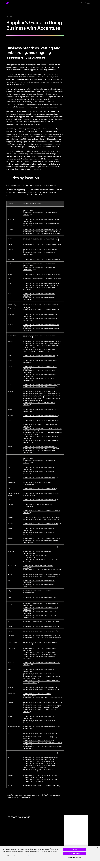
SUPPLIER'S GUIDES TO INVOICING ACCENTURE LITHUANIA (37, 505)
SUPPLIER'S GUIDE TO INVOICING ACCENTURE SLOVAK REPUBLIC (39, 643)
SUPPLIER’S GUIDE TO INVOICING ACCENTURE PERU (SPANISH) (38, 585)
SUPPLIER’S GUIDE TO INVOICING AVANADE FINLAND (39, 386)
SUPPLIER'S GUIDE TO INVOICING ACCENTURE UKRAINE (40, 753)
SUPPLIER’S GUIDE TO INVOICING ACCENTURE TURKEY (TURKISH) (39, 721)
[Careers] (63, 3)
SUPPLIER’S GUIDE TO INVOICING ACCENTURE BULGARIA (40, 279)
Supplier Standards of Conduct (44, 111)
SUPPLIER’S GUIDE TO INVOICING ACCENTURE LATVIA (39, 499)
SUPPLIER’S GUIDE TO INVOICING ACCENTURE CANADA (40, 283)
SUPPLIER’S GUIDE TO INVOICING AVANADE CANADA (39, 285)
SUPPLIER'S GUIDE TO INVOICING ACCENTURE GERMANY (40, 391)
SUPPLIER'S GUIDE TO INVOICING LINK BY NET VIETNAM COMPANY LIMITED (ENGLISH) (40, 776)
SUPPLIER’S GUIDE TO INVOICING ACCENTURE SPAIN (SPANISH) (39, 674)
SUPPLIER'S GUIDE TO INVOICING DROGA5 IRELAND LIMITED (39, 451)
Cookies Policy (26, 855)
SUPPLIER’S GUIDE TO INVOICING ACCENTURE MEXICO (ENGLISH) (39, 529)
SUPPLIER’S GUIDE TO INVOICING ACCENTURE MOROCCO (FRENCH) (40, 541)
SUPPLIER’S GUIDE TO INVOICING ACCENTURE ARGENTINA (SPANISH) (41, 224)
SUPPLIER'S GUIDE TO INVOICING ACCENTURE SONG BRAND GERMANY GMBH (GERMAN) (41, 400)
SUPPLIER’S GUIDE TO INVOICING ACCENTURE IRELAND (40, 446)
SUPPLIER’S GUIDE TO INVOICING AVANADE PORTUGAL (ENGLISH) (39, 612)
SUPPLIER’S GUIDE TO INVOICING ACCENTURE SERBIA (39, 631)
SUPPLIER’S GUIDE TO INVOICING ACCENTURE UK (38, 733)
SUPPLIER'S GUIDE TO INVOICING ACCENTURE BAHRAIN (40, 244)
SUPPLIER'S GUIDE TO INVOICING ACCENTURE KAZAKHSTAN (37, 483)
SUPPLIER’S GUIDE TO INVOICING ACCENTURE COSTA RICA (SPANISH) (41, 329)
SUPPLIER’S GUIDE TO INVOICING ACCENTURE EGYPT (39, 355)
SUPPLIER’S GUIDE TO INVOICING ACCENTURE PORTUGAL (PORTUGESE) (40, 608)
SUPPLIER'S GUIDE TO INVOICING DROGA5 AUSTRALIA (39, 233)
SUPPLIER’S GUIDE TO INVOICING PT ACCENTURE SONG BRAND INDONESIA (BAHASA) (42, 433)
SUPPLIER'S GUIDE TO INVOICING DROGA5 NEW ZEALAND (40, 569)
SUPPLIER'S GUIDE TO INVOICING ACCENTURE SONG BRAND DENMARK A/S (41, 346)
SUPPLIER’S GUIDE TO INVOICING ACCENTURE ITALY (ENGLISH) (39, 468)
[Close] (97, 847)
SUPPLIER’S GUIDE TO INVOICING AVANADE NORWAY (39, 576)
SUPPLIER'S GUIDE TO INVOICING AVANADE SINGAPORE (40, 637)
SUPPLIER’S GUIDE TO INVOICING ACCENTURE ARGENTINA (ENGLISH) (41, 220)
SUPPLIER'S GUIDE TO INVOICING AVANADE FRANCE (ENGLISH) (39, 371)
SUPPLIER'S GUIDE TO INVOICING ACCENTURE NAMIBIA (40, 547)
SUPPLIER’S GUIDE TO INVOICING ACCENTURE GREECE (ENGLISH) (39, 410)
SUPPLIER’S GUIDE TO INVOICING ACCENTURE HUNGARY (40, 415)
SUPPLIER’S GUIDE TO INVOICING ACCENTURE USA (38, 757)
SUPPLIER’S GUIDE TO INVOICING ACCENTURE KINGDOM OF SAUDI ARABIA (41, 494)
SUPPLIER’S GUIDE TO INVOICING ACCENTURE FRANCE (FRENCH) (39, 375)
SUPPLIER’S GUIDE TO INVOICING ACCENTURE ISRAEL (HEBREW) (39, 462)
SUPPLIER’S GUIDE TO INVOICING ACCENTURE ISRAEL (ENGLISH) (39, 458)
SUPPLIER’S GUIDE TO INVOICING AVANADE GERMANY (39, 393)
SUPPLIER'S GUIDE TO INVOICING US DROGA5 (37, 761)
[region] (50, 853)
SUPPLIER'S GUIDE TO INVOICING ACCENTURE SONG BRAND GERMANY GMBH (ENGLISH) (41, 396)
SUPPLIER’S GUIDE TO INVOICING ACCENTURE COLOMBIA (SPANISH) (40, 319)
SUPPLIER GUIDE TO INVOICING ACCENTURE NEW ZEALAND (38, 566)
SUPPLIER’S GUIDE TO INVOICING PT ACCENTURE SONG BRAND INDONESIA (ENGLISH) (42, 429)
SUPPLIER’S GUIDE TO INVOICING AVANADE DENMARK (39, 343)
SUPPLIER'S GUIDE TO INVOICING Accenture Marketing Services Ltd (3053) (42, 747)
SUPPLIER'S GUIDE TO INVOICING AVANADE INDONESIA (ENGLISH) (40, 425)
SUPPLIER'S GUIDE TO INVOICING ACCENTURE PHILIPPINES (37, 592)
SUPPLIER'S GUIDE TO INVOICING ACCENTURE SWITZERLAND (37, 694)
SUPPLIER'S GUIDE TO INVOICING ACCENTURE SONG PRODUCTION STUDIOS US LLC (39, 766)
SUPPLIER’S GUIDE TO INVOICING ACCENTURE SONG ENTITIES (39, 657)
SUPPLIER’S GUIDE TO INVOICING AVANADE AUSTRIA (39, 240)
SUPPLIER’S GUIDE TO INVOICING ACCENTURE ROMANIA (40, 626)
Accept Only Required (74, 853)
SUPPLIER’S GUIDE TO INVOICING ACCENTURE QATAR (39, 622)
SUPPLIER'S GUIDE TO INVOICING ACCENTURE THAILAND (40, 706)
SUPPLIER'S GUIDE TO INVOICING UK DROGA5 (37, 741)
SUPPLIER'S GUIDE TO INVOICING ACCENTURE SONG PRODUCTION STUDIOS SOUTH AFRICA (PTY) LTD (39, 653)
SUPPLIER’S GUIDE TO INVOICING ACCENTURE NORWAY (40, 574)
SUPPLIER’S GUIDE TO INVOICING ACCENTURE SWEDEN (40, 687)
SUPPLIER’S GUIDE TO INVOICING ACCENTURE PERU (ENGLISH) (38, 581)
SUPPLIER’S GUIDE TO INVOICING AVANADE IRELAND (39, 448)
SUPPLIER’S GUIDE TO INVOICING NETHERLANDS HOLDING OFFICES (41, 560)
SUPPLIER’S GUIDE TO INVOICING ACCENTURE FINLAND (40, 384)
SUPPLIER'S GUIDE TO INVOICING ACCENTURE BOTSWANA (41, 259)
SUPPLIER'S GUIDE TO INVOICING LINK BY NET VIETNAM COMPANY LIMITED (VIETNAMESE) (40, 780)
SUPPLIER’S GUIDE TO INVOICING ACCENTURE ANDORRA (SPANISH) (40, 214)
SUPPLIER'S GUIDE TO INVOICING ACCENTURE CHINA (39, 304)
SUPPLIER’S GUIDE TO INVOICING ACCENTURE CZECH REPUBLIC (39, 336)
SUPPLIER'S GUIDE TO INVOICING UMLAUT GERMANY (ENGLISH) (39, 403)
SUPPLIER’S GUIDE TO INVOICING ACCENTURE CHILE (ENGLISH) (39, 294)
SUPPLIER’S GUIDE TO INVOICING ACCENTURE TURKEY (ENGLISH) (39, 717)
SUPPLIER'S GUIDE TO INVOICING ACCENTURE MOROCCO (40, 538)
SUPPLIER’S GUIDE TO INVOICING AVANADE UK (37, 735)
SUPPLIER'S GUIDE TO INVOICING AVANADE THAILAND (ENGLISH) (39, 710)
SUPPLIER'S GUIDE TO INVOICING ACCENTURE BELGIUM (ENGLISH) (40, 250)
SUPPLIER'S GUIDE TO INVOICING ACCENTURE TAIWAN (39, 310)
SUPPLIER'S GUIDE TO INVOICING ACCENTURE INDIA (39, 420)
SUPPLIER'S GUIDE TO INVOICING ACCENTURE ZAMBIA (39, 786)
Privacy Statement (37, 855)
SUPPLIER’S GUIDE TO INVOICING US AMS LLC (37, 763)
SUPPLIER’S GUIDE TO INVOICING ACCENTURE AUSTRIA (40, 238)
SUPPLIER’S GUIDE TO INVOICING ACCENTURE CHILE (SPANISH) (39, 298)
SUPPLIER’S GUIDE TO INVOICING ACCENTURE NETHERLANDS (37, 552)
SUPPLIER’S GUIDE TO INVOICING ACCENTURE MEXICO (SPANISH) (39, 533)
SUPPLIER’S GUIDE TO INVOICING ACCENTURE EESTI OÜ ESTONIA (40, 361)
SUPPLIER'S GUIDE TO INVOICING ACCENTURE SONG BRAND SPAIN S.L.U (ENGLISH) (41, 678)
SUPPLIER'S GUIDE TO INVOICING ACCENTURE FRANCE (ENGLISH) (39, 367)
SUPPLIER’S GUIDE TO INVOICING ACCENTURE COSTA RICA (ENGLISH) (41, 325)
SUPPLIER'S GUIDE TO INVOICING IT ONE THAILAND (38, 708)
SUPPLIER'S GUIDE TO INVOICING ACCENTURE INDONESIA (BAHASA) (40, 441)
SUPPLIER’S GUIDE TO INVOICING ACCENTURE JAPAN (39, 477)
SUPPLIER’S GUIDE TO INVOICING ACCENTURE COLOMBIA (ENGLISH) (40, 315)
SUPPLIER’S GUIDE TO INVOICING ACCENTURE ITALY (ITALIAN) (39, 472)
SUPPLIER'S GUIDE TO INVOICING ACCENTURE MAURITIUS (40, 523)
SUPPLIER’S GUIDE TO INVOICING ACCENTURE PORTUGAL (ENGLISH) (40, 605)
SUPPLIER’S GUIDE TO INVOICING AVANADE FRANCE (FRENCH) (39, 379)
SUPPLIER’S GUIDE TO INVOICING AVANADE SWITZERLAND (41, 697)
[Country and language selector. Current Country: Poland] (88, 3)
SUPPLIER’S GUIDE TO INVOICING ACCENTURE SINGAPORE (41, 635)
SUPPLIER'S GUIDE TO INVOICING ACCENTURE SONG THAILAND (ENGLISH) (42, 703)
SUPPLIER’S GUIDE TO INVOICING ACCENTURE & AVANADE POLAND (40, 598)
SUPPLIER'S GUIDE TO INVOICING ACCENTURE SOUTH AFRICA (39, 649)
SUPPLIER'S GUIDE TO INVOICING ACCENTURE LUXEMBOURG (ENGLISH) (41, 511)
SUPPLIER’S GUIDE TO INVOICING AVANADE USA (37, 759)
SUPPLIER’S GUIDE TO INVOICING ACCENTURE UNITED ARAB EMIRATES (41, 727)
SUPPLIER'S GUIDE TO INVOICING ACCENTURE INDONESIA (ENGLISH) (40, 437)
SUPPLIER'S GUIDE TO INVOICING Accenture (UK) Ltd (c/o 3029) (40, 738)
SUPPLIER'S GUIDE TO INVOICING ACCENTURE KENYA (39, 488)
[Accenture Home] (11, 3)
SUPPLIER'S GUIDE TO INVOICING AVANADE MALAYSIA (39, 519)
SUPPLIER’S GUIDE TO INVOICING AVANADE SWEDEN (39, 689)
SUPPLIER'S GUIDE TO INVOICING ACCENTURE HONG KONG (39, 307)
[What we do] (34, 3)
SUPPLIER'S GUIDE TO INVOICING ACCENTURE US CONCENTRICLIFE (38, 770)
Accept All (74, 849)
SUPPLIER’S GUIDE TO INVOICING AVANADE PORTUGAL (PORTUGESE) (39, 616)
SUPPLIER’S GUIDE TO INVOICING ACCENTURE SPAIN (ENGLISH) (39, 670)
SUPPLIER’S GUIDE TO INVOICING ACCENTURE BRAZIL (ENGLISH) (39, 265)
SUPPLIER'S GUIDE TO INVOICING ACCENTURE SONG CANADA (39, 288)
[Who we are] (54, 3)
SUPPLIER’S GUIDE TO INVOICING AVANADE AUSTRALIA (40, 231)
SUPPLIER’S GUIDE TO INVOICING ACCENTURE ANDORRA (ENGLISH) (40, 210)
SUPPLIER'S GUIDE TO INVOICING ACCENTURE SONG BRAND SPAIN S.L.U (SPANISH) (41, 681)
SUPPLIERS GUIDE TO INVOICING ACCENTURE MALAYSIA (40, 517)
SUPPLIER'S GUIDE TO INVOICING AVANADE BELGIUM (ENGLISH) (39, 254)
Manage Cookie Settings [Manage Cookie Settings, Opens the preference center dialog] (74, 857)
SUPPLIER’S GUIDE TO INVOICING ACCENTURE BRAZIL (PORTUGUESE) (39, 268)
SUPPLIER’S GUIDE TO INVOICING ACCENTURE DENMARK (40, 341)
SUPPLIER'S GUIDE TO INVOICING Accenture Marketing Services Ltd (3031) (42, 743)
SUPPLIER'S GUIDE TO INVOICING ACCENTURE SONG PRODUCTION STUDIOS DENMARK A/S (39, 350)
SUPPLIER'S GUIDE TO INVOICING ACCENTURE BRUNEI (39, 274)
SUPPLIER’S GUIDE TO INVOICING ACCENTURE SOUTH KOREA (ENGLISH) (41, 663)
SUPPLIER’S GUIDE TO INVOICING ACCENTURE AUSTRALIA (40, 229)
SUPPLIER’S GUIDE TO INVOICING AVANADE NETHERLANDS (36, 556)
